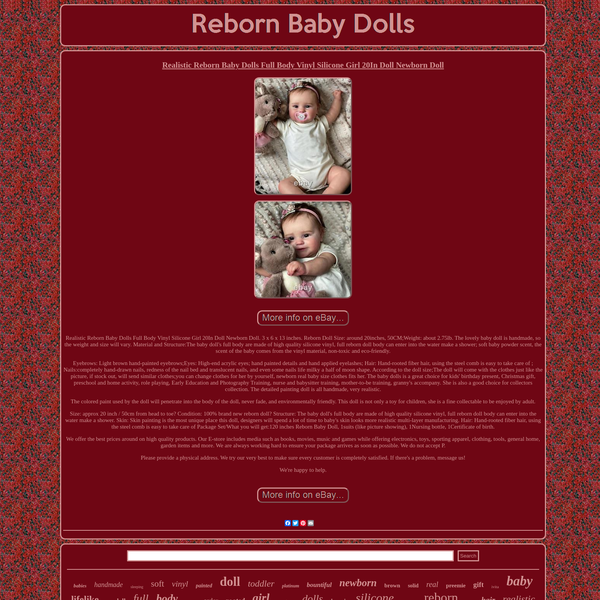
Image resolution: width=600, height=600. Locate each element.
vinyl (180, 584)
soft (157, 584)
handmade (108, 585)
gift (478, 584)
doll (230, 582)
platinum (290, 586)
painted (204, 586)
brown (392, 585)
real (432, 584)
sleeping (136, 587)
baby (520, 581)
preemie (455, 585)
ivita (495, 586)
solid (413, 586)
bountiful (319, 585)
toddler (261, 584)
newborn (358, 583)
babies (79, 586)
